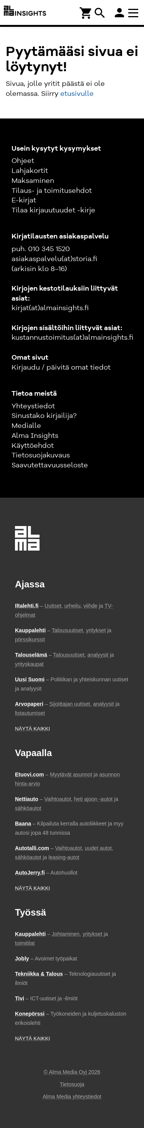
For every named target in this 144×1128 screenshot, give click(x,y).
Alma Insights (35, 435)
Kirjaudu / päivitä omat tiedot (61, 367)
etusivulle (77, 93)
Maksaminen (33, 181)
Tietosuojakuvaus (41, 455)
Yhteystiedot (33, 406)
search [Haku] (100, 13)
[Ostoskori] (86, 12)
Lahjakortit (30, 171)
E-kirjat (24, 200)
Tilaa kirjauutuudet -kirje (53, 210)
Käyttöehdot (33, 445)
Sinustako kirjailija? (44, 416)
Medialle (26, 426)
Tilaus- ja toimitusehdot (52, 190)
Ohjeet (23, 161)
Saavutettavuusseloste (50, 465)
